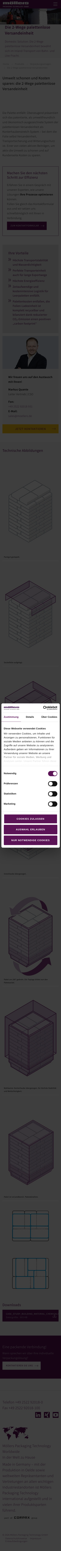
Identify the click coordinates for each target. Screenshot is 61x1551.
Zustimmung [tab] (11, 717)
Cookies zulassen (30, 818)
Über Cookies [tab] (49, 717)
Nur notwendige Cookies (30, 840)
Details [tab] (30, 717)
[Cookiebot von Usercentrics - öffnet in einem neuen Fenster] (43, 708)
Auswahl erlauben (30, 829)
